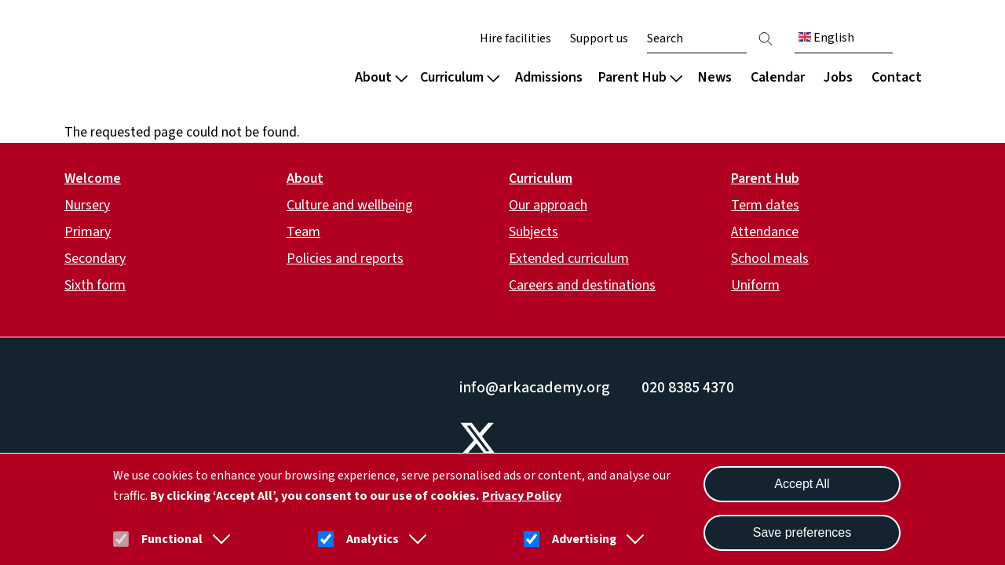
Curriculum (459, 77)
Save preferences (802, 532)
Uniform (755, 285)
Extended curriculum (569, 258)
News (715, 77)
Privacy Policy (521, 496)
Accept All (801, 483)
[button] (218, 539)
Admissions (549, 77)
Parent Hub (640, 77)
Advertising (584, 539)
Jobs (838, 77)
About (381, 77)
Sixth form (95, 285)
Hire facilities (515, 38)
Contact (897, 77)
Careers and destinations (582, 285)
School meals (770, 258)
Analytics (372, 539)
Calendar (778, 77)
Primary (87, 232)
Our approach (548, 205)
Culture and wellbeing (350, 205)
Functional (172, 539)
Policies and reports (345, 258)
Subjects (533, 232)
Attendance (765, 232)
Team (303, 232)
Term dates (765, 205)
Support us (599, 38)
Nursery (87, 205)
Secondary (95, 258)
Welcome (92, 178)
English (826, 37)
